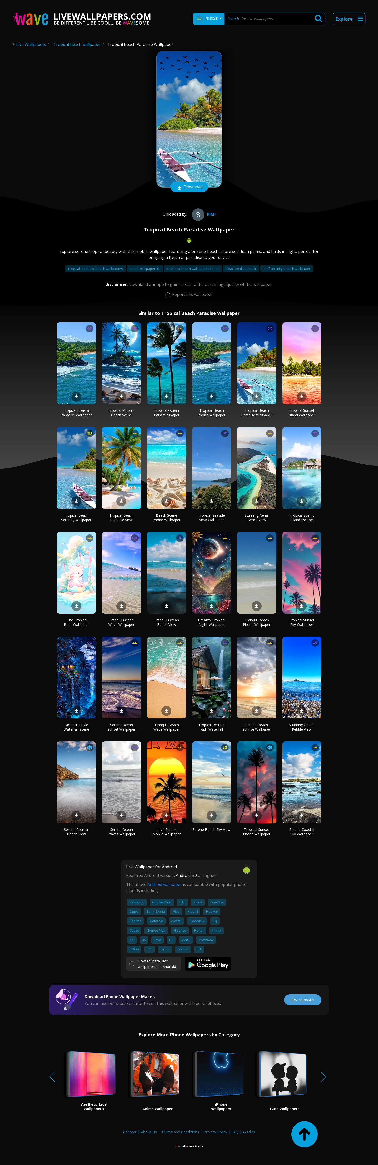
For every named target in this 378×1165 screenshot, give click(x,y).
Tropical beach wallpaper (77, 44)
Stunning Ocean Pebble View (302, 727)
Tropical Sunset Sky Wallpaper (301, 622)
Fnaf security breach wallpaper (286, 268)
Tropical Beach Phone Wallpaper (211, 412)
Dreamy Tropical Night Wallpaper (211, 622)
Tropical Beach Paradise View (121, 517)
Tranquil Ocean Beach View (166, 622)
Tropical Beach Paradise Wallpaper (256, 412)
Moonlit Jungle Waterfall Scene (76, 727)
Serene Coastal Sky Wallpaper (301, 831)
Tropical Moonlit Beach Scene (121, 412)
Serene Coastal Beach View (76, 831)
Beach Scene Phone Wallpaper (166, 517)
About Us (149, 1131)
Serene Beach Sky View (211, 829)
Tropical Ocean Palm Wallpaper (166, 412)
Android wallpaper (164, 884)
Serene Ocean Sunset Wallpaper (121, 727)
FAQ (235, 1131)
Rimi (203, 214)
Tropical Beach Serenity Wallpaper (76, 517)
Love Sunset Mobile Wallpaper (166, 831)
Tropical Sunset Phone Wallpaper (256, 831)
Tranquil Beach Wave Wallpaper (166, 727)
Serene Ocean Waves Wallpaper (121, 831)
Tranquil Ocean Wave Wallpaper (121, 622)
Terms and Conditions (180, 1131)
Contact (129, 1131)
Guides (249, 1131)
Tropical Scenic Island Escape (302, 517)
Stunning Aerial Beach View (257, 517)
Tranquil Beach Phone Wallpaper (256, 622)
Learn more (303, 1000)
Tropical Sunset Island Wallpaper (301, 412)
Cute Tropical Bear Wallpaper (76, 622)
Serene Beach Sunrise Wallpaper (256, 727)
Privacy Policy (215, 1131)
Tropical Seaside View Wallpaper (211, 517)
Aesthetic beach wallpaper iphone (192, 268)
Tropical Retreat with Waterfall (211, 727)
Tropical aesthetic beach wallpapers (96, 268)
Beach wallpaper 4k (145, 268)
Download (189, 187)
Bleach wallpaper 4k (241, 268)
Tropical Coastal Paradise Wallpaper (76, 412)
